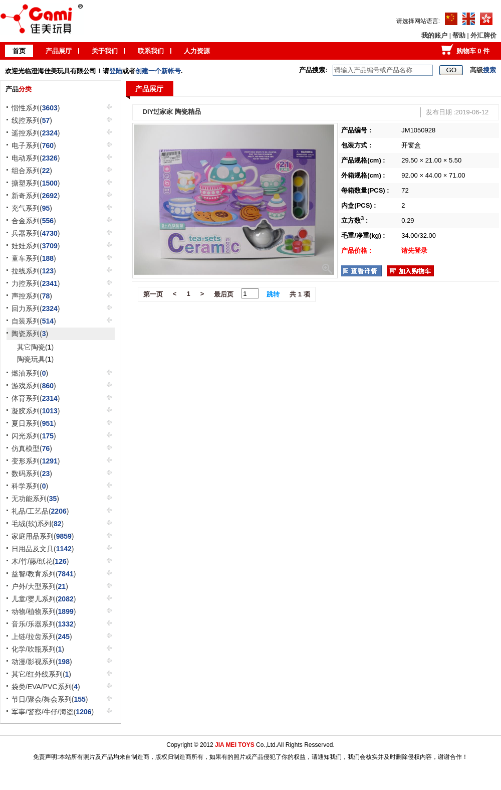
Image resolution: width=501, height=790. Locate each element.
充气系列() (32, 208)
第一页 (153, 294)
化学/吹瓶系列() (38, 649)
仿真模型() (32, 448)
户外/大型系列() (40, 586)
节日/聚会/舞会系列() (50, 699)
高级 (483, 70)
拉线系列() (34, 271)
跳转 (273, 294)
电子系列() (34, 145)
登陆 (115, 71)
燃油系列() (30, 373)
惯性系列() (36, 108)
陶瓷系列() (30, 334)
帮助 (458, 35)
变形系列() (36, 461)
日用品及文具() (43, 549)
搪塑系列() (36, 183)
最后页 (223, 294)
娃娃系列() (36, 246)
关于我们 (105, 51)
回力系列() (36, 308)
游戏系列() (34, 386)
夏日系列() (34, 423)
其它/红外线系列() (41, 674)
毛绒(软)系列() (38, 524)
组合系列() (32, 171)
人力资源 (197, 51)
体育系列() (36, 398)
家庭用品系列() (43, 536)
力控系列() (36, 283)
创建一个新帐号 (158, 71)
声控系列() (32, 296)
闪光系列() (34, 436)
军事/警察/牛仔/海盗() (53, 712)
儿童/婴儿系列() (44, 599)
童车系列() (34, 258)
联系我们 (151, 51)
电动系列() (36, 158)
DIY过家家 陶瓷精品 (172, 111)
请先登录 (414, 250)
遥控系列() (36, 133)
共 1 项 (300, 294)
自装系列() (34, 321)
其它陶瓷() (35, 347)
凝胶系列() (36, 411)
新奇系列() (36, 196)
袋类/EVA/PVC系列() (46, 687)
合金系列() (34, 221)
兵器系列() (36, 233)
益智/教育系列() (44, 574)
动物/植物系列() (44, 611)
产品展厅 (59, 51)
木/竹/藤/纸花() (40, 561)
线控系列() (32, 120)
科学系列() (30, 486)
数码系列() (32, 473)
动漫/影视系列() (42, 662)
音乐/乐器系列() (44, 624)
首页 (19, 51)
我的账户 (434, 35)
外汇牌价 (483, 35)
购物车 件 (472, 51)
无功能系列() (35, 499)
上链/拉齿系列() (42, 637)
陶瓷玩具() (35, 359)
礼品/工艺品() (40, 511)
